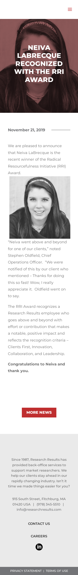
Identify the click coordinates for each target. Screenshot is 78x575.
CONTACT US (39, 524)
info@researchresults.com (39, 510)
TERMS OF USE (57, 571)
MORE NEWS (39, 412)
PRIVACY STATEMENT (26, 571)
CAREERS (39, 536)
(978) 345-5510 (48, 504)
